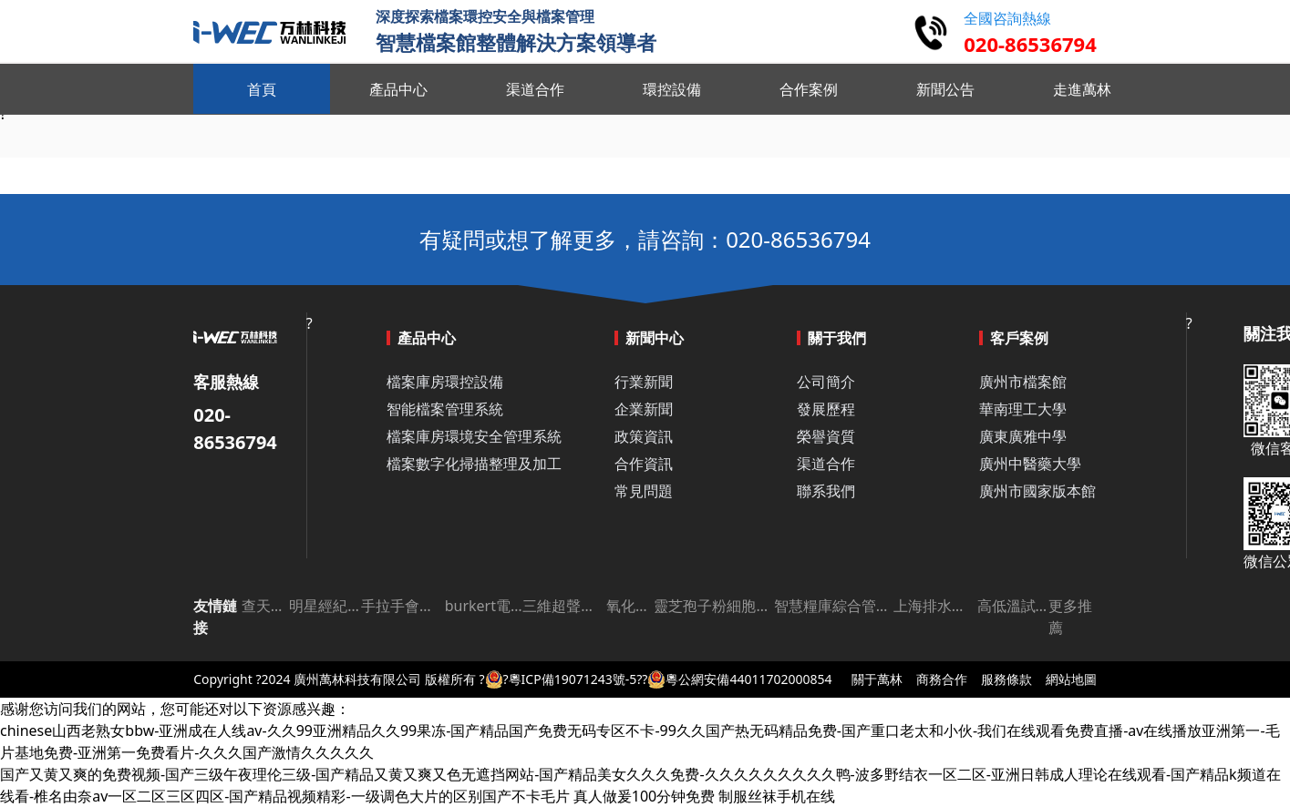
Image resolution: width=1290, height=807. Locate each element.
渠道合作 (826, 464)
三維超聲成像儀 (564, 606)
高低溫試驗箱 (1013, 606)
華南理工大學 (1023, 409)
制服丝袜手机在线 (776, 796)
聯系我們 (826, 491)
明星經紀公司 (325, 606)
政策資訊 (643, 436)
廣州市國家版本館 (1037, 491)
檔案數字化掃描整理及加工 (474, 464)
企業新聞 (643, 409)
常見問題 (643, 491)
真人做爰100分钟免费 (644, 796)
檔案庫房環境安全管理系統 (474, 436)
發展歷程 (826, 409)
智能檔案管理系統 (445, 409)
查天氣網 (265, 606)
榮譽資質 (826, 436)
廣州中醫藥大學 (1030, 464)
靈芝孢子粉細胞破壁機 (713, 606)
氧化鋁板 (630, 606)
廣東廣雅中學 (1023, 436)
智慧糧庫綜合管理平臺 (833, 606)
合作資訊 (643, 464)
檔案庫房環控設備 (445, 382)
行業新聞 (643, 382)
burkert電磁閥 (484, 606)
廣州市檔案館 (1023, 382)
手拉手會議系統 (403, 606)
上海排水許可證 (935, 606)
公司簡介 (826, 382)
